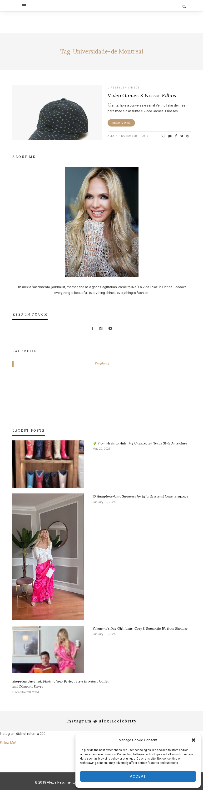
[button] (193, 740)
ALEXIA (113, 135)
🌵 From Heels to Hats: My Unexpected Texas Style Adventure (140, 443)
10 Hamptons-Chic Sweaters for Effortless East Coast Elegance (140, 496)
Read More (121, 123)
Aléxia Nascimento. (62, 782)
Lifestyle (116, 87)
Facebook (102, 364)
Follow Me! (8, 743)
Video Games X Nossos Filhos (142, 95)
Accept (138, 776)
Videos (134, 87)
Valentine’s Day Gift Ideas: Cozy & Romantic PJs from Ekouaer (140, 628)
